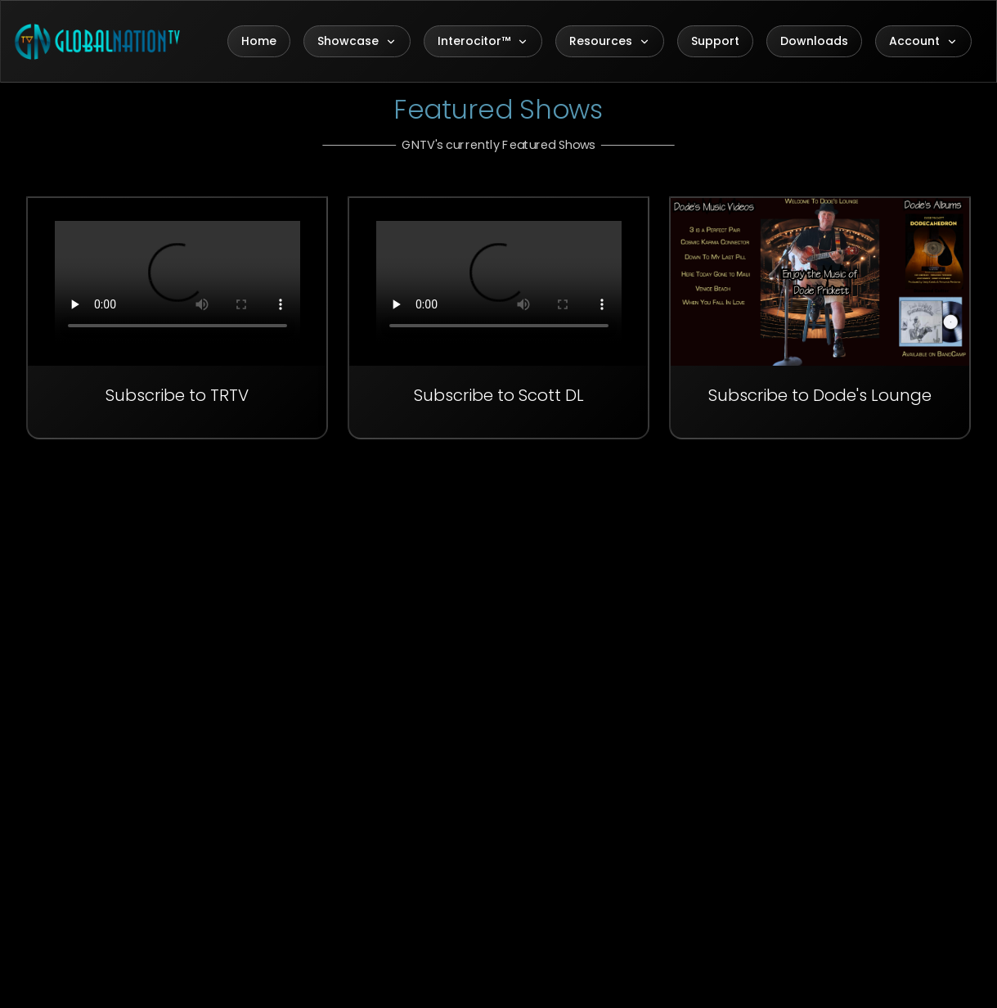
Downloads (814, 41)
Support (715, 41)
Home (258, 41)
